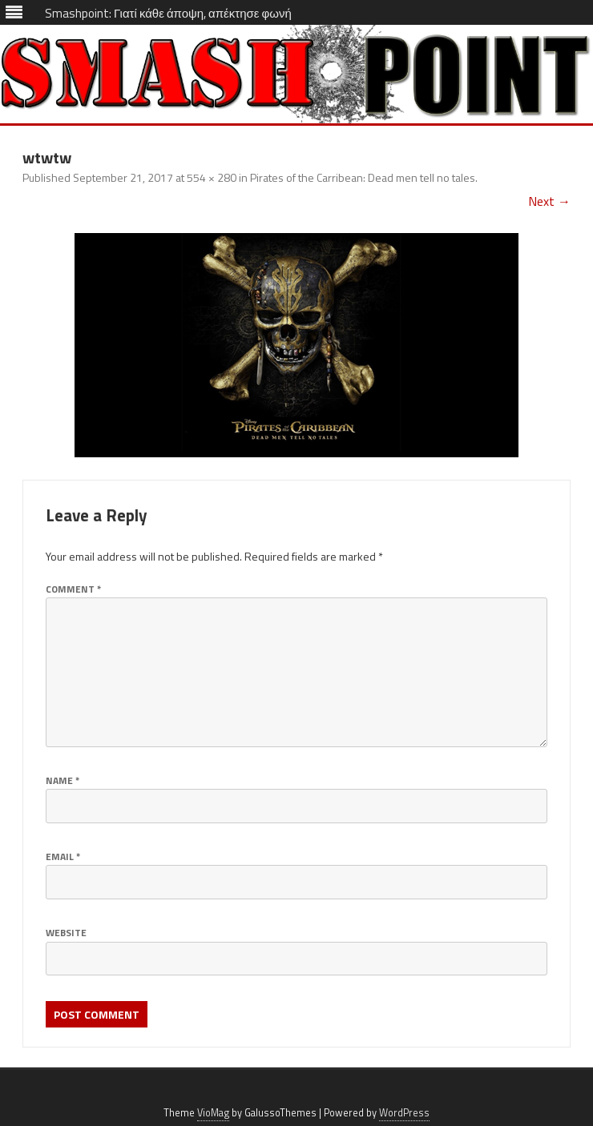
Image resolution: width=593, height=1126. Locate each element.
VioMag (213, 1112)
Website (66, 932)
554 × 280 (211, 177)
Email (63, 856)
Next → (549, 201)
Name (62, 780)
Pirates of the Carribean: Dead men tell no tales (362, 177)
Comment (73, 589)
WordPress (404, 1112)
